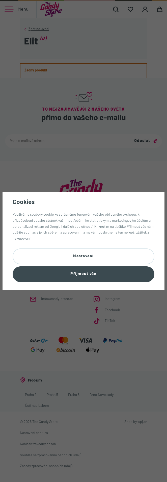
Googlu (55, 227)
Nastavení (83, 256)
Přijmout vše (83, 274)
